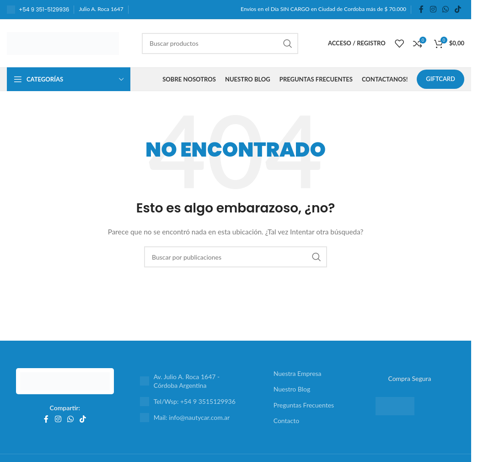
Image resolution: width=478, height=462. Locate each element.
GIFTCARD (440, 78)
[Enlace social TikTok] (458, 9)
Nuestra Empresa (298, 373)
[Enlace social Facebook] (421, 9)
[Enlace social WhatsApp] (445, 9)
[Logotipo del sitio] (63, 42)
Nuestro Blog (292, 389)
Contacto (286, 420)
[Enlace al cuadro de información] (38, 9)
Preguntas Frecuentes (304, 405)
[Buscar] (220, 43)
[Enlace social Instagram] (433, 9)
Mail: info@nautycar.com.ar (192, 417)
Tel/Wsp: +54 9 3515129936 (195, 401)
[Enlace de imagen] (65, 380)
